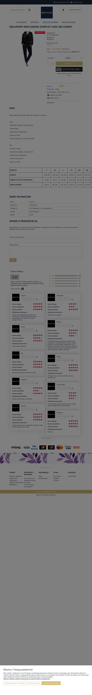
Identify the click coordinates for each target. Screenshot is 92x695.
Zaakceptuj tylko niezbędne (15, 683)
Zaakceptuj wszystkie (51, 683)
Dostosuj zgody (34, 683)
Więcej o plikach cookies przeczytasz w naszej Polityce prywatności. (26, 679)
